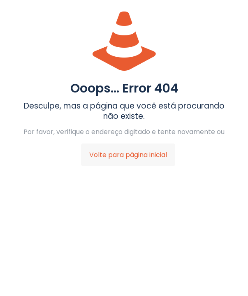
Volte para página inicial (128, 155)
